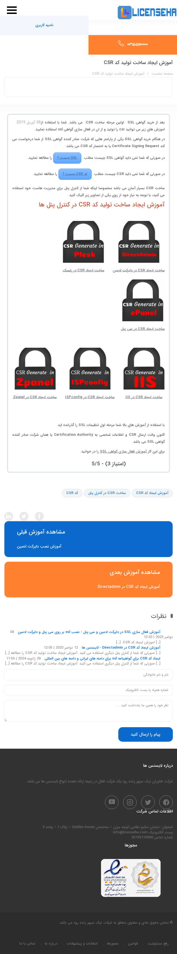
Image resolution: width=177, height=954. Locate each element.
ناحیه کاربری (44, 25)
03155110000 (137, 45)
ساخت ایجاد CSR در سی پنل (143, 305)
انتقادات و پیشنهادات (82, 943)
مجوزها (113, 943)
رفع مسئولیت (158, 943)
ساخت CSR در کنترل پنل (107, 493)
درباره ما (51, 943)
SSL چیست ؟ (67, 157)
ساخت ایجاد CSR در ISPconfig (90, 374)
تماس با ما (27, 943)
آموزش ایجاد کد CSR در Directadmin (88, 580)
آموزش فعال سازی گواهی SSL (123, 451)
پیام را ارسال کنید (145, 734)
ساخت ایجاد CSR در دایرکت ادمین (139, 247)
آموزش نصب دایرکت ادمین (88, 539)
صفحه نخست (162, 74)
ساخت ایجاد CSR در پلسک (83, 247)
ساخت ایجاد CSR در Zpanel (35, 374)
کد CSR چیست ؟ (75, 174)
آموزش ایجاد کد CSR (152, 493)
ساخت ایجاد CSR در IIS (144, 374)
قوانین (133, 943)
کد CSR (72, 493)
